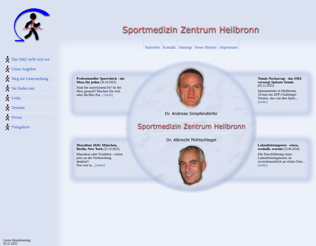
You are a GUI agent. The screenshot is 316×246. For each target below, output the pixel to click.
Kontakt (169, 47)
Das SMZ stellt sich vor (31, 59)
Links (16, 98)
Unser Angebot (24, 69)
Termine (18, 107)
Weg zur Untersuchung (30, 78)
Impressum (228, 47)
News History (206, 47)
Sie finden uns (23, 88)
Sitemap (185, 47)
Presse (17, 117)
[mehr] (108, 95)
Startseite (152, 47)
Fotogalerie (21, 127)
